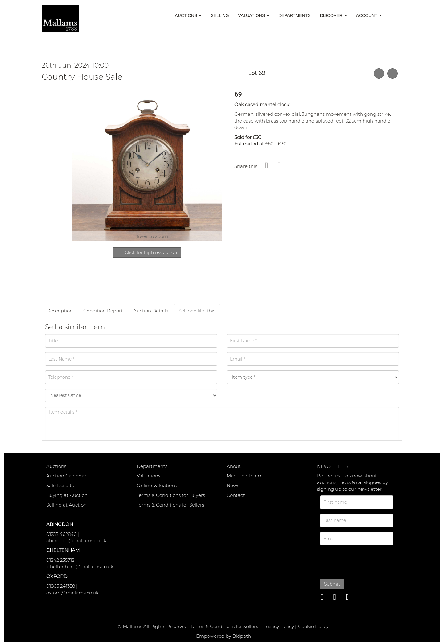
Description (60, 311)
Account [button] (369, 15)
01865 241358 (60, 586)
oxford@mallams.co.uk (72, 593)
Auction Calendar (66, 476)
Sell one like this (197, 311)
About (234, 466)
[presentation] (362, 561)
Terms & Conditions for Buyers (171, 495)
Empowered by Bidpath (223, 636)
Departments (294, 15)
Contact (236, 495)
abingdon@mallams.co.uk (76, 541)
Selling (220, 15)
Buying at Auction (67, 495)
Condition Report (103, 311)
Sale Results (60, 485)
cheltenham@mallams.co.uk (80, 566)
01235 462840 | (62, 534)
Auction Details (150, 311)
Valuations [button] (253, 15)
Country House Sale (82, 77)
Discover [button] (333, 15)
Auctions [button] (188, 15)
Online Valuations (157, 485)
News (233, 485)
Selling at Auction (66, 505)
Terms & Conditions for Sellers (170, 505)
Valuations (148, 476)
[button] (394, 15)
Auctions (56, 466)
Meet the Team (244, 476)
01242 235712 (60, 560)
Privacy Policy (278, 626)
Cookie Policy (313, 626)
